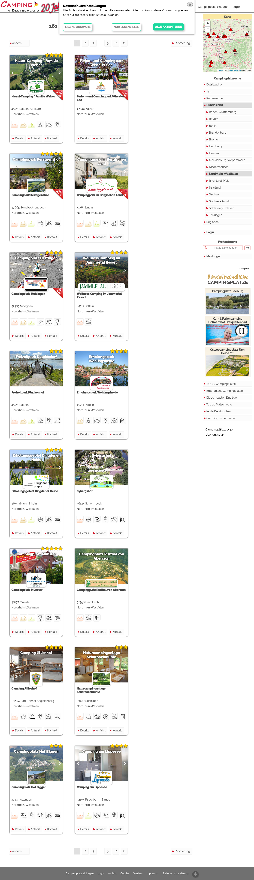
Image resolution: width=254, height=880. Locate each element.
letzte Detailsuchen (218, 405)
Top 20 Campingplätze (221, 378)
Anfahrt (35, 138)
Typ (208, 91)
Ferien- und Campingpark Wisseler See (101, 63)
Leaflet (220, 70)
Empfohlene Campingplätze (224, 384)
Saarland (215, 187)
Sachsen (214, 194)
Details (19, 138)
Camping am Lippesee (101, 751)
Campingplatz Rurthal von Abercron (101, 556)
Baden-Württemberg (222, 112)
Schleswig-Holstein (221, 208)
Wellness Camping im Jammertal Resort (101, 260)
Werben (138, 873)
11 (124, 43)
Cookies (124, 873)
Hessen (214, 153)
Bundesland (214, 105)
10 (115, 43)
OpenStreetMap (234, 70)
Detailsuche (214, 84)
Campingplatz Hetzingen (36, 258)
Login (236, 6)
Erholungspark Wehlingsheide (101, 359)
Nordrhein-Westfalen (223, 174)
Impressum (152, 873)
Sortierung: (183, 43)
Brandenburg (217, 132)
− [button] (208, 29)
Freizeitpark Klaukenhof (36, 357)
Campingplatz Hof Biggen (36, 751)
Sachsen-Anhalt (219, 201)
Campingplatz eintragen (213, 6)
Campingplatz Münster (36, 554)
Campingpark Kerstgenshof (36, 159)
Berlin (212, 125)
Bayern (213, 119)
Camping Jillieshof (36, 653)
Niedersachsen (218, 167)
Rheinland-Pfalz (219, 180)
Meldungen (213, 250)
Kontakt (52, 138)
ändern (17, 43)
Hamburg (215, 146)
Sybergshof (101, 455)
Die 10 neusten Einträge (221, 391)
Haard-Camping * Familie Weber (36, 63)
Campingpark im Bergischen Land (101, 161)
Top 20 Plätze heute (219, 398)
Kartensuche (214, 98)
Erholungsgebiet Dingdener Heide (36, 457)
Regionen (212, 216)
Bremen (214, 139)
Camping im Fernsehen (221, 412)
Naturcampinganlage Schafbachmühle (101, 655)
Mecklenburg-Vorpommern (227, 160)
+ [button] (208, 23)
